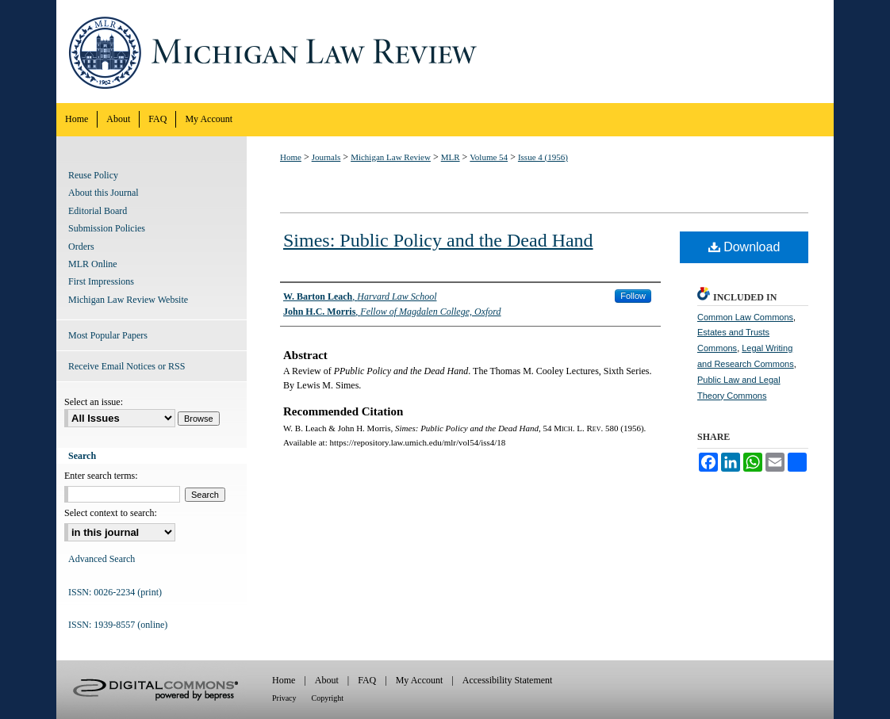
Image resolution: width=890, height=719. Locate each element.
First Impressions (101, 281)
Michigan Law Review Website (128, 299)
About (327, 680)
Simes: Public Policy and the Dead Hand (438, 240)
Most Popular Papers (108, 335)
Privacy (284, 698)
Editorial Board (97, 210)
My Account (419, 680)
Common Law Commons (745, 317)
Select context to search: (110, 512)
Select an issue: (93, 401)
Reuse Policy (93, 175)
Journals (326, 157)
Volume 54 (489, 157)
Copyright (328, 698)
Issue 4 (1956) (543, 157)
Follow (633, 295)
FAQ (367, 680)
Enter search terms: (101, 475)
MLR (450, 157)
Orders (81, 246)
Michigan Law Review (445, 51)
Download (744, 247)
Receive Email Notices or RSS (126, 366)
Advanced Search (101, 558)
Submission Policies (106, 228)
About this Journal (103, 192)
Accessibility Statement (507, 680)
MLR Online (92, 264)
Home (290, 157)
